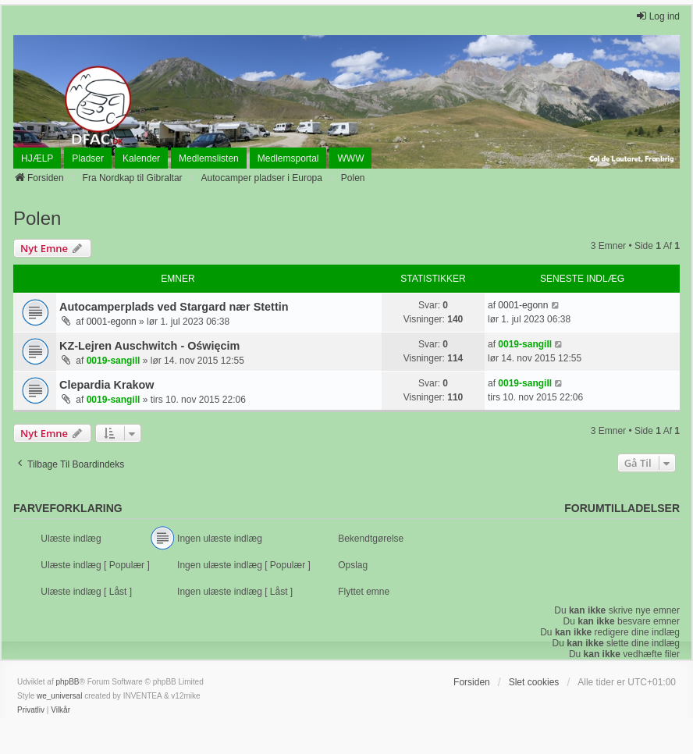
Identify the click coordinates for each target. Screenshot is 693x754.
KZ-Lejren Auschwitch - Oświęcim (149, 346)
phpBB (67, 682)
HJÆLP (37, 158)
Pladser (88, 158)
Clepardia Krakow (107, 385)
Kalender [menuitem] (141, 158)
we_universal (59, 696)
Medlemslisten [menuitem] (209, 158)
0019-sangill (113, 360)
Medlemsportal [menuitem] (288, 158)
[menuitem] (30, 710)
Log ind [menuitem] (657, 16)
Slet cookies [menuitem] (534, 682)
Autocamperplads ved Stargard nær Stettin (173, 307)
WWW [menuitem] (350, 158)
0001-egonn (112, 321)
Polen (37, 218)
